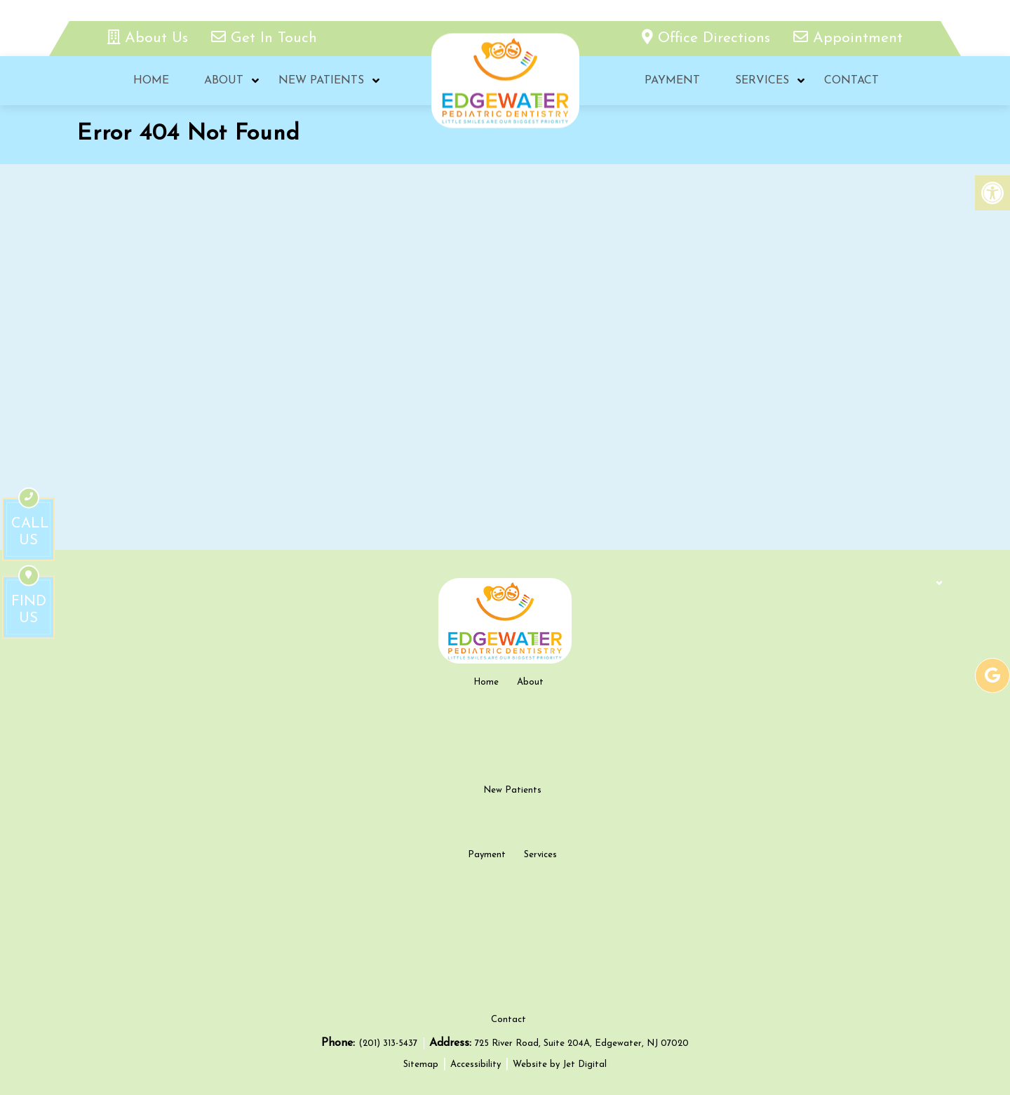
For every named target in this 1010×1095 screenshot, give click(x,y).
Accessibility (475, 1064)
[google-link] (992, 675)
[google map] (505, 392)
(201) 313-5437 (389, 1043)
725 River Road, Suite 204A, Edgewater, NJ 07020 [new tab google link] (582, 1043)
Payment (672, 80)
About (223, 80)
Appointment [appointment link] (848, 38)
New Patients (321, 80)
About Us (150, 38)
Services (762, 80)
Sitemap (420, 1064)
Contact (851, 80)
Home (151, 80)
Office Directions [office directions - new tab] (708, 38)
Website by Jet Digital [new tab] (560, 1064)
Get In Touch (264, 38)
